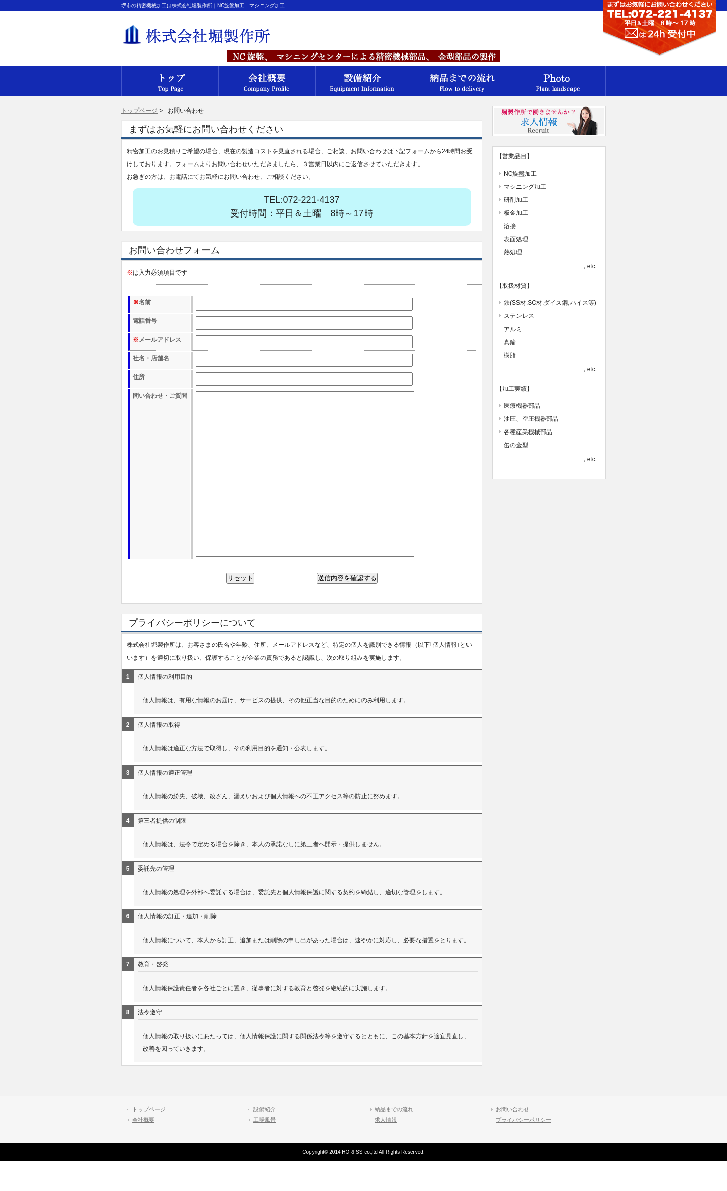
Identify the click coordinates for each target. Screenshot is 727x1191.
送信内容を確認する (347, 608)
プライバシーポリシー (523, 1150)
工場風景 (557, 81)
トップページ (139, 110)
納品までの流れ (460, 81)
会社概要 (169, 81)
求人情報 (386, 1150)
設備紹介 (363, 81)
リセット (240, 608)
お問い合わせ (512, 1139)
